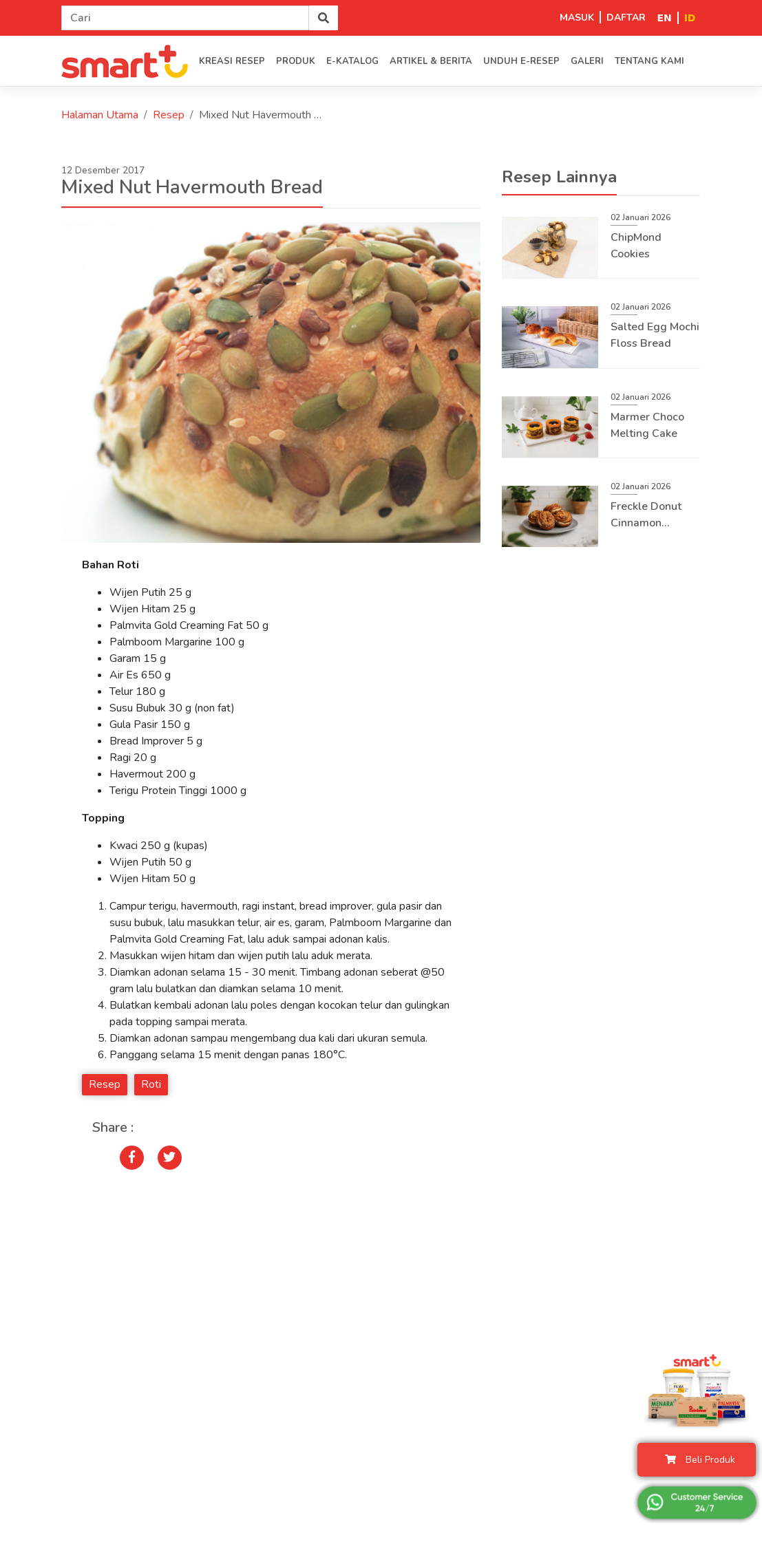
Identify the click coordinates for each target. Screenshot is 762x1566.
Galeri (587, 61)
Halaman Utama (99, 114)
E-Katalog (352, 61)
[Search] (185, 18)
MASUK (577, 17)
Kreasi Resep (232, 61)
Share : (113, 1127)
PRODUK (295, 61)
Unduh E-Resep (521, 61)
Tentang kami (649, 61)
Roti (151, 1084)
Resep (168, 114)
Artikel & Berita (431, 61)
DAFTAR (626, 17)
